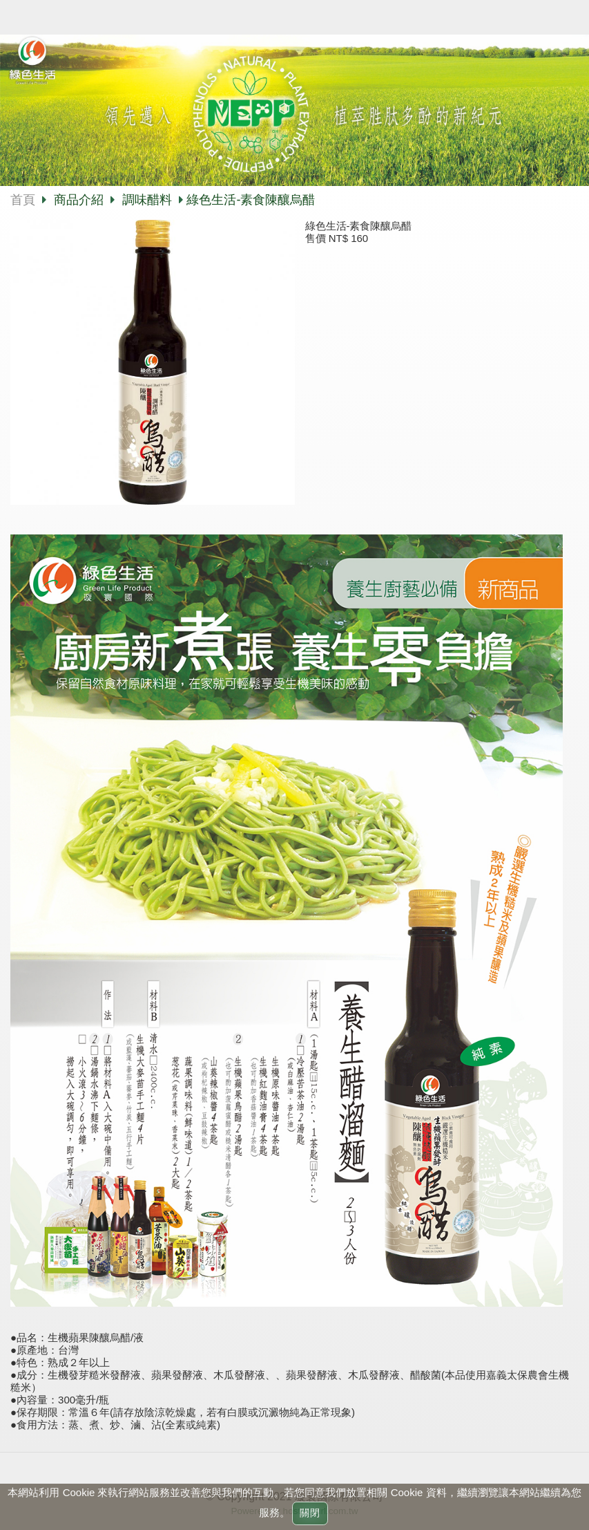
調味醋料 (147, 200)
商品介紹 (80, 200)
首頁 (22, 200)
